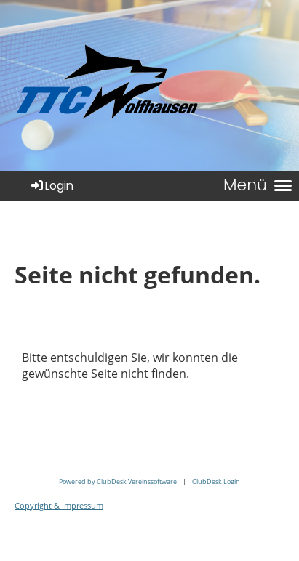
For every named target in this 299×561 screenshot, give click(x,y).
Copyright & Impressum (59, 506)
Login (51, 185)
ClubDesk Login (216, 481)
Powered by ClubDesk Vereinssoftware (118, 481)
